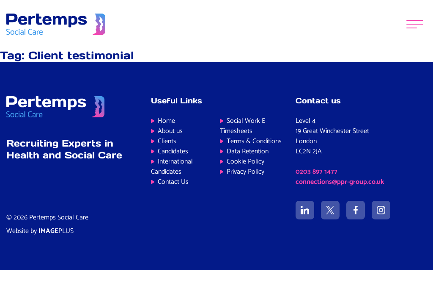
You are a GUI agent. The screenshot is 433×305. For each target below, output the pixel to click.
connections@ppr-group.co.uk (340, 182)
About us (170, 131)
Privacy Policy (245, 171)
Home (166, 121)
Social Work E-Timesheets (243, 126)
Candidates (173, 151)
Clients (167, 141)
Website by (40, 231)
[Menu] (415, 24)
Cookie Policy (245, 161)
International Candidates (172, 166)
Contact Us (173, 182)
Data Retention (248, 151)
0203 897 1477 (316, 171)
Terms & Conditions (254, 141)
